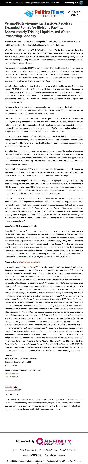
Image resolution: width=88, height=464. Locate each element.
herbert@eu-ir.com (12, 373)
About (15, 450)
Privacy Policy (50, 455)
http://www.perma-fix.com (29, 262)
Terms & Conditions (67, 450)
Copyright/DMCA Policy (33, 455)
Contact (61, 455)
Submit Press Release (48, 450)
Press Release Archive (28, 450)
